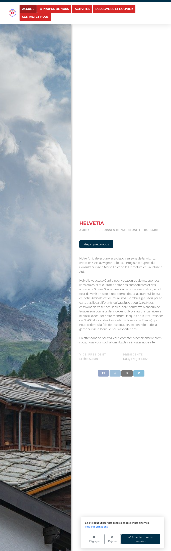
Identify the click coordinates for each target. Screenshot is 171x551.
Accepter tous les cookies (103, 539)
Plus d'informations (59, 526)
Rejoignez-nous (96, 244)
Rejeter (75, 539)
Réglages (57, 539)
